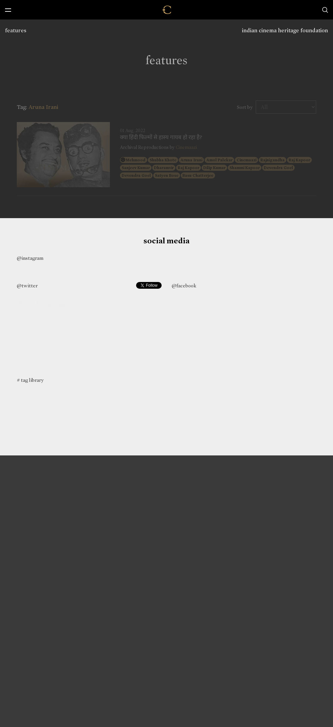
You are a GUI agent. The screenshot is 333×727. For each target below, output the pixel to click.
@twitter (27, 286)
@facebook (184, 286)
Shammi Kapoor (245, 167)
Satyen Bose (166, 175)
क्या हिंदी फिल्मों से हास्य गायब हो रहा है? (161, 137)
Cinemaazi (186, 147)
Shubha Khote (163, 160)
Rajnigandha (272, 160)
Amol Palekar (219, 160)
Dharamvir (164, 167)
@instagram (30, 258)
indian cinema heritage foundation (285, 30)
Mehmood (135, 160)
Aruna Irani (191, 160)
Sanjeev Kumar (136, 167)
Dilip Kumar (214, 167)
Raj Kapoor (299, 160)
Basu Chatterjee (197, 175)
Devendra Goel (278, 167)
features (15, 30)
